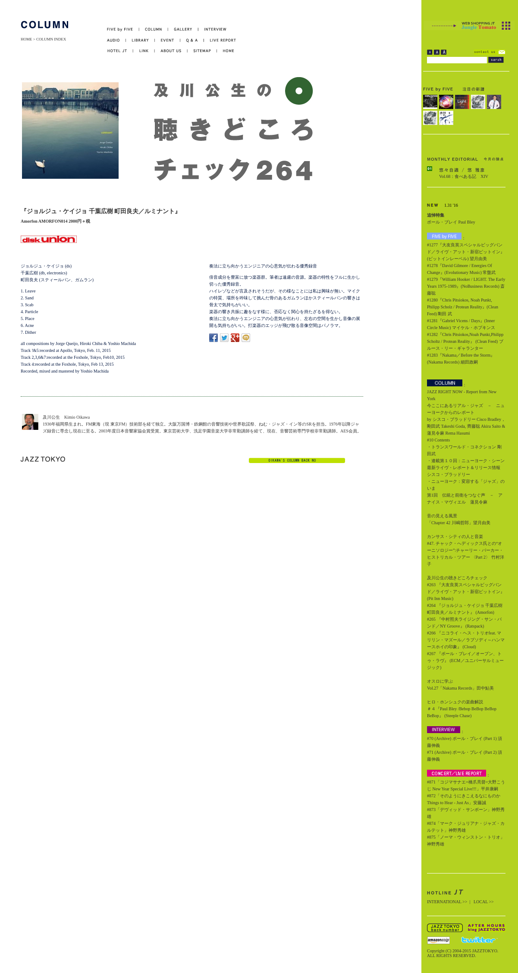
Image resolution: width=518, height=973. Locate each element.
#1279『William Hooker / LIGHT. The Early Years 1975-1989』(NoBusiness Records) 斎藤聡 (466, 286)
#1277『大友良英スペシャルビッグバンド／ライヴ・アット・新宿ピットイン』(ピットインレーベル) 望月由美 (466, 251)
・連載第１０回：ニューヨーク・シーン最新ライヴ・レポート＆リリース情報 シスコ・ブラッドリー (466, 467)
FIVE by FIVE (123, 29)
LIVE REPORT (220, 40)
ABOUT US (171, 51)
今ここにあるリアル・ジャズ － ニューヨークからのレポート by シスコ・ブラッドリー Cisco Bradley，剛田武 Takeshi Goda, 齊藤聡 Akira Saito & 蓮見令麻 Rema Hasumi (466, 419)
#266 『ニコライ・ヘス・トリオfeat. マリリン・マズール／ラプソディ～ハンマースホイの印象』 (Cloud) (466, 640)
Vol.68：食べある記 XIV (463, 176)
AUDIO (116, 40)
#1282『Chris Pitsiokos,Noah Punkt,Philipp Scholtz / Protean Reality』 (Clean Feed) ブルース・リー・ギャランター (465, 341)
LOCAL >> (484, 901)
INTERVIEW (212, 29)
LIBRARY (140, 40)
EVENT (167, 40)
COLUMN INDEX (51, 39)
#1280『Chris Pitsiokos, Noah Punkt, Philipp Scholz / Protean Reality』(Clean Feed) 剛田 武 (462, 307)
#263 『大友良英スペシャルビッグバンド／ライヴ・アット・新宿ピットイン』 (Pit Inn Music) (466, 591)
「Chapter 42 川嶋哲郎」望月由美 (458, 522)
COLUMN (153, 29)
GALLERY (183, 29)
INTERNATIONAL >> (447, 901)
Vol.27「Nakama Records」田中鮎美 (460, 688)
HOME (26, 39)
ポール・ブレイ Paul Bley (451, 222)
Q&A (192, 40)
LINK (144, 51)
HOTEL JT (120, 51)
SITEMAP (202, 51)
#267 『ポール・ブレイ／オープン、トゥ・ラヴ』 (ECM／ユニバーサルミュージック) (465, 660)
